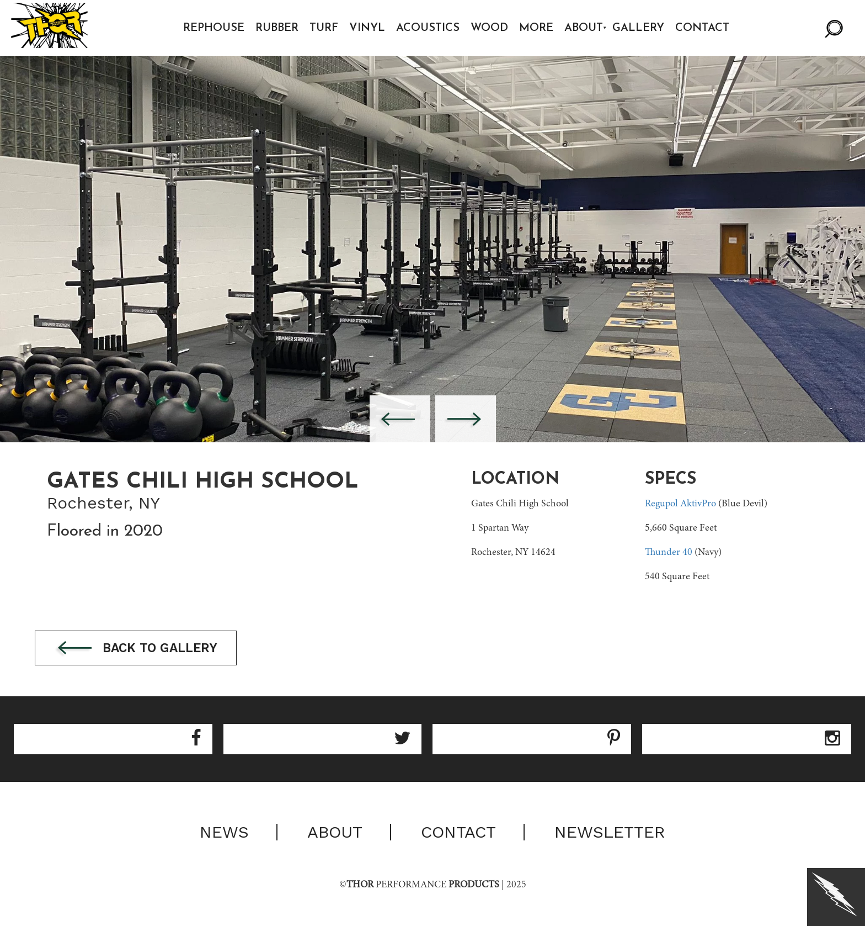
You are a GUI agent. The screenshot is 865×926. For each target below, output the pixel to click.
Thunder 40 (668, 553)
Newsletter (609, 834)
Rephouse (217, 28)
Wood (493, 28)
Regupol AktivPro (680, 504)
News (224, 834)
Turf (327, 28)
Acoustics (431, 28)
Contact (706, 28)
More (540, 28)
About (587, 28)
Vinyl (371, 28)
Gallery (642, 28)
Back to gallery (153, 649)
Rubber (280, 28)
